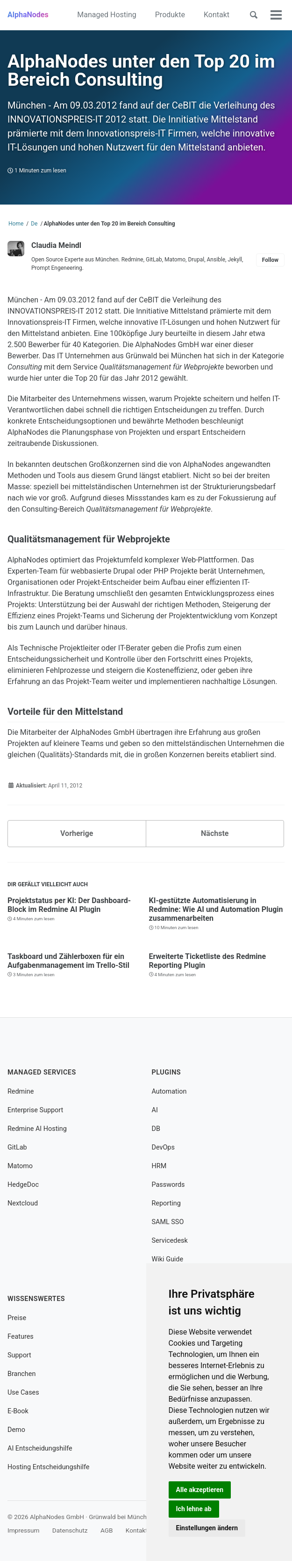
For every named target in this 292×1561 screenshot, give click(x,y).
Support (19, 1355)
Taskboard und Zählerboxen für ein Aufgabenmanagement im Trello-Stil (68, 960)
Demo (16, 1430)
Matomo (20, 1166)
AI (155, 1110)
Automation (169, 1091)
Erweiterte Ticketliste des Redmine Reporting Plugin (207, 960)
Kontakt (216, 14)
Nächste (214, 833)
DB (156, 1129)
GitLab (17, 1147)
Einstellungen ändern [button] (207, 1528)
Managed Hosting (106, 14)
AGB (106, 1530)
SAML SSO (168, 1222)
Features (20, 1337)
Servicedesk (170, 1241)
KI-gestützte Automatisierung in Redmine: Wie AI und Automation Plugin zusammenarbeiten (216, 909)
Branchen (21, 1374)
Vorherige (76, 833)
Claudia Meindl (56, 245)
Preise (16, 1318)
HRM (159, 1166)
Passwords (168, 1185)
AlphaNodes (28, 14)
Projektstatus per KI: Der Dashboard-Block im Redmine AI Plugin (69, 905)
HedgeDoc (23, 1185)
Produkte (170, 14)
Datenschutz (70, 1530)
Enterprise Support (35, 1110)
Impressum (23, 1530)
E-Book (17, 1411)
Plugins (166, 1072)
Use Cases (23, 1393)
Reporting (166, 1203)
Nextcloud (22, 1203)
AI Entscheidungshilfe (39, 1448)
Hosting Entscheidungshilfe (48, 1467)
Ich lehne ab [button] (194, 1509)
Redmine (20, 1091)
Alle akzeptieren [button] (200, 1489)
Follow (270, 260)
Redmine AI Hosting (37, 1129)
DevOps (163, 1147)
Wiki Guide (168, 1259)
